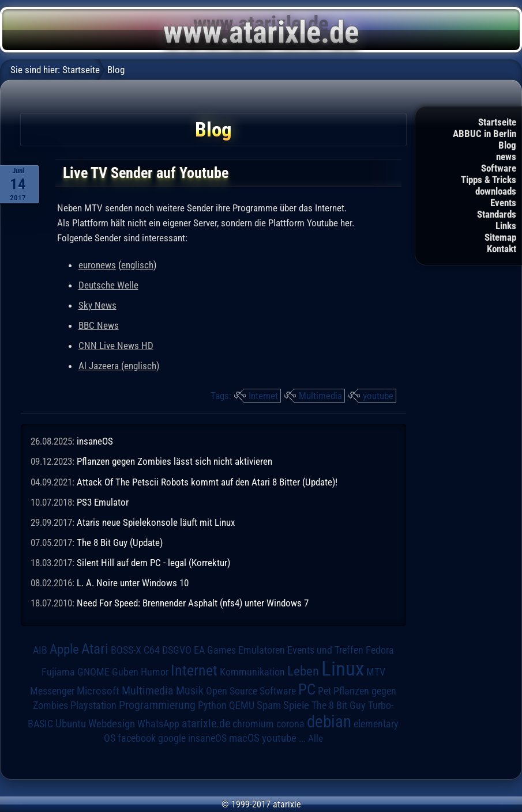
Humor (154, 672)
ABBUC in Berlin (484, 133)
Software (498, 168)
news (506, 156)
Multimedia (320, 395)
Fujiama (58, 672)
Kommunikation (252, 672)
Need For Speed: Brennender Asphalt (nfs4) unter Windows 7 (193, 603)
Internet (263, 395)
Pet (324, 691)
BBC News (98, 325)
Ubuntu (70, 724)
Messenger (52, 691)
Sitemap (500, 237)
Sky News (97, 305)
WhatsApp (158, 724)
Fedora (380, 650)
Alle (315, 738)
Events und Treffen (325, 650)
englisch (137, 265)
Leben (303, 671)
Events (503, 202)
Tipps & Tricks (488, 179)
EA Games (215, 650)
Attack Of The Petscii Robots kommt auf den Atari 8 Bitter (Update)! (207, 482)
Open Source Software (251, 691)
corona (290, 724)
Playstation (93, 705)
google (172, 738)
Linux (342, 668)
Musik (190, 690)
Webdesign (111, 724)
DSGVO (176, 650)
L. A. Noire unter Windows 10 (133, 583)
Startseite (497, 122)
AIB (40, 650)
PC (307, 689)
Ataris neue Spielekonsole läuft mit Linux (156, 522)
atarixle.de (206, 723)
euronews (97, 265)
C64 (152, 650)
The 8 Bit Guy (338, 705)
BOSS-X (126, 650)
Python (212, 705)
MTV (375, 672)
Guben (125, 672)
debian (329, 721)
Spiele (296, 705)
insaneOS (95, 441)
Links (505, 226)
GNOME (93, 672)
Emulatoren (261, 650)
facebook (137, 738)
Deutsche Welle (108, 285)
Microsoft (98, 690)
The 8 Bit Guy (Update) (120, 542)
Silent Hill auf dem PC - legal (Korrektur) (153, 562)
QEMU (241, 705)
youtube (378, 395)
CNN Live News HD (115, 345)
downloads (495, 191)
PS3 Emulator (103, 502)
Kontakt (501, 249)
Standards (496, 214)
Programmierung (157, 705)
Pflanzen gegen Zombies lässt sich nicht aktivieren (174, 461)
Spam (269, 705)
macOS (244, 738)
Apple (64, 649)
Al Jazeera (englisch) (118, 365)
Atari (94, 648)
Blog (507, 145)
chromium (253, 724)
